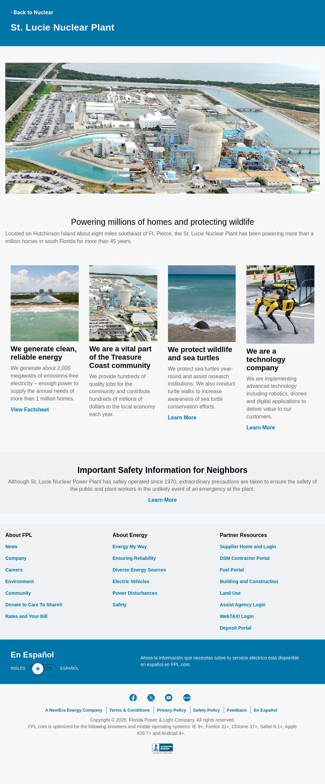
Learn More (182, 417)
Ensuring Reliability (134, 558)
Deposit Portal (235, 628)
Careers (14, 569)
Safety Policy (206, 710)
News (11, 546)
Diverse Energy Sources (139, 569)
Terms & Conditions (129, 710)
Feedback (237, 710)
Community (18, 593)
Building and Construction (249, 581)
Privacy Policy (171, 710)
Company (16, 558)
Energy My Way (130, 546)
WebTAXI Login (237, 616)
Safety (119, 604)
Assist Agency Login (243, 604)
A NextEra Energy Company (73, 710)
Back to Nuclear (32, 12)
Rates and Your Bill (26, 616)
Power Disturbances (135, 593)
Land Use (230, 593)
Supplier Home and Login (248, 546)
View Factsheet (30, 409)
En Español (265, 710)
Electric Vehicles (131, 581)
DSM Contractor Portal (245, 558)
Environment (19, 581)
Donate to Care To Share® (34, 604)
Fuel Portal (232, 569)
